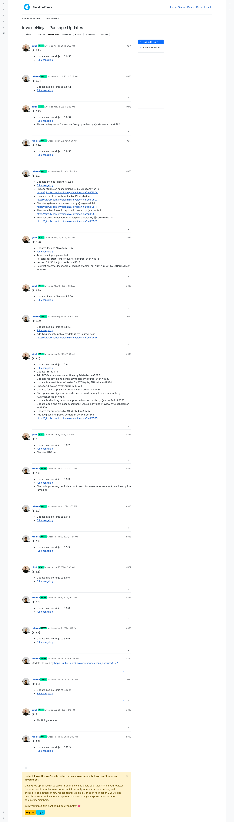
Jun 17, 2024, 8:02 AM (64, 567)
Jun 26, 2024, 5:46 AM (67, 737)
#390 (128, 658)
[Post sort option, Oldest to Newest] (151, 47)
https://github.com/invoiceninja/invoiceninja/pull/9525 (67, 337)
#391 (129, 679)
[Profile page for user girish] (26, 48)
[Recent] (4, 9)
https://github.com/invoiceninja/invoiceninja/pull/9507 (67, 199)
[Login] (230, 3)
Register (30, 812)
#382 (128, 354)
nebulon (36, 76)
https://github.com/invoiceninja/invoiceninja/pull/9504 (67, 192)
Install (207, 7)
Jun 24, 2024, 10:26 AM (67, 658)
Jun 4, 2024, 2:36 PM (64, 434)
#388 (128, 597)
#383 (128, 434)
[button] (4, 812)
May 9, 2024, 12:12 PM (66, 171)
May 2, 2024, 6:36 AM (64, 107)
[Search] (4, 33)
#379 (128, 237)
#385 (128, 506)
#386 (128, 537)
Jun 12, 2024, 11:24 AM (67, 537)
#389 (128, 628)
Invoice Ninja (53, 34)
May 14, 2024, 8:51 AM (64, 237)
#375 (128, 76)
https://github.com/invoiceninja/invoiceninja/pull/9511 (67, 206)
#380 (128, 286)
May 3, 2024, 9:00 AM (66, 141)
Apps (173, 7)
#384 (128, 468)
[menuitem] (230, 3)
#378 (128, 171)
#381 (129, 316)
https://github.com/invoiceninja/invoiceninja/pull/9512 (67, 213)
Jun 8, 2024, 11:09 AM (66, 468)
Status (181, 7)
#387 (128, 567)
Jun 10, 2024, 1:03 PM (66, 506)
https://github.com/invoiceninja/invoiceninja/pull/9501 (67, 221)
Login (40, 812)
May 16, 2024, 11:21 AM (67, 316)
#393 (128, 737)
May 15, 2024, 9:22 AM (65, 286)
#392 (128, 710)
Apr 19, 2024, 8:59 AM (64, 46)
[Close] (127, 776)
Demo (190, 7)
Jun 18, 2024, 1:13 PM (66, 628)
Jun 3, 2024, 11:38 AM (64, 354)
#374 (129, 46)
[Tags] (4, 15)
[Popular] (4, 21)
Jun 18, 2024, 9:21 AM (66, 597)
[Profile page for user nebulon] (26, 78)
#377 (129, 141)
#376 (128, 107)
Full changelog (45, 59)
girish (34, 46)
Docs (199, 7)
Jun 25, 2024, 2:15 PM (64, 710)
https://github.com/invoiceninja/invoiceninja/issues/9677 (86, 663)
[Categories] (4, 3)
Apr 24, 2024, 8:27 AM (67, 76)
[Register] (230, 9)
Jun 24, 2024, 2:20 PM (67, 679)
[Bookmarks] (4, 27)
